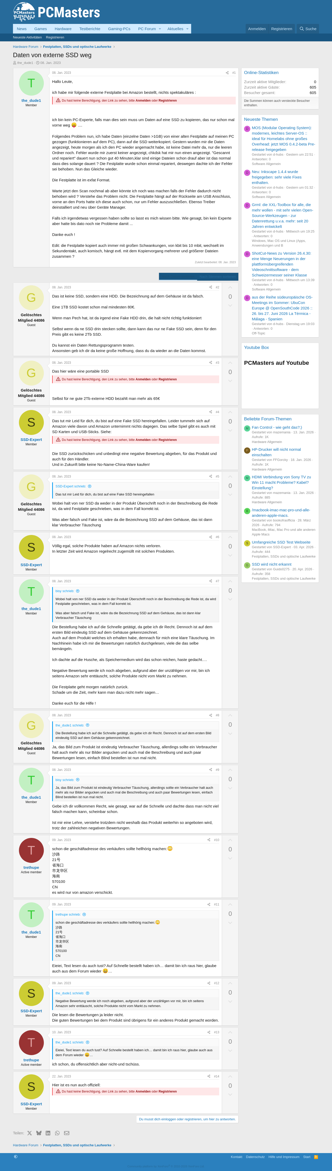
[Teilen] (227, 73)
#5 (217, 476)
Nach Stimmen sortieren (218, 277)
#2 (217, 287)
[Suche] (308, 29)
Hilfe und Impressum (283, 1157)
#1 (234, 73)
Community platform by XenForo (166, 1166)
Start (306, 1157)
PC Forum (147, 29)
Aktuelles (175, 29)
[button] (160, 29)
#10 (216, 840)
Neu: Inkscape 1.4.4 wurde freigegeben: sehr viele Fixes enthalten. (277, 177)
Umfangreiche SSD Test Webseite (281, 542)
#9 (217, 770)
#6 (217, 537)
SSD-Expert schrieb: (71, 486)
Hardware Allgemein (267, 442)
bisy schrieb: (65, 591)
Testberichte (89, 29)
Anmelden (143, 100)
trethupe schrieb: (68, 914)
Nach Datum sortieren (178, 277)
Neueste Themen (261, 119)
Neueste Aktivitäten (27, 37)
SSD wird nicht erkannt (272, 564)
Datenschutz (255, 1157)
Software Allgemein (266, 164)
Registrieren (55, 37)
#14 (216, 1076)
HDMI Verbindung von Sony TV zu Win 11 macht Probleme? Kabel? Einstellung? (281, 482)
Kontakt (236, 1157)
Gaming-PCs (119, 29)
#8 (217, 715)
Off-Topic (258, 333)
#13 (216, 1032)
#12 (216, 983)
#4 (217, 412)
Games (40, 29)
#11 (216, 904)
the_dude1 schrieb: (70, 725)
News (22, 29)
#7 (217, 581)
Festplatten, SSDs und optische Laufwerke (284, 556)
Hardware (63, 29)
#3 (217, 363)
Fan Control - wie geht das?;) (277, 427)
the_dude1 (25, 63)
